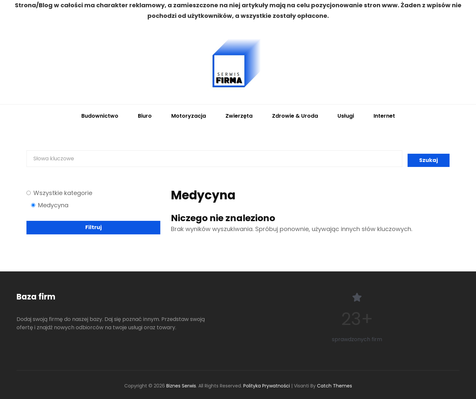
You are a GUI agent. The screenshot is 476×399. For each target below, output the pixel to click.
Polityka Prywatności (266, 385)
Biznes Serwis (181, 385)
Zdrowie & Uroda (295, 116)
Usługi (345, 116)
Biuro (145, 116)
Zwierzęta (239, 116)
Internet (384, 116)
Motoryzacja (188, 116)
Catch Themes (334, 385)
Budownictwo (99, 116)
